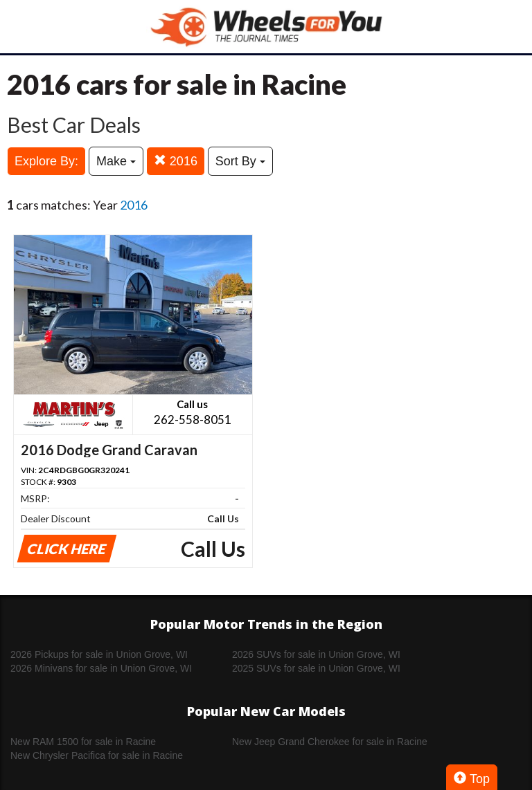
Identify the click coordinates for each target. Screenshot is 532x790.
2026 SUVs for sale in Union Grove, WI (316, 654)
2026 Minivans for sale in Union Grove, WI (101, 668)
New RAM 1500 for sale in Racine (83, 741)
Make (116, 161)
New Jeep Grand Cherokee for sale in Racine (329, 741)
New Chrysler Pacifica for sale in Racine (96, 755)
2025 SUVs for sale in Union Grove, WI (316, 668)
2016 (175, 161)
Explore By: (46, 161)
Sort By (240, 161)
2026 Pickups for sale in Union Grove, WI (99, 654)
